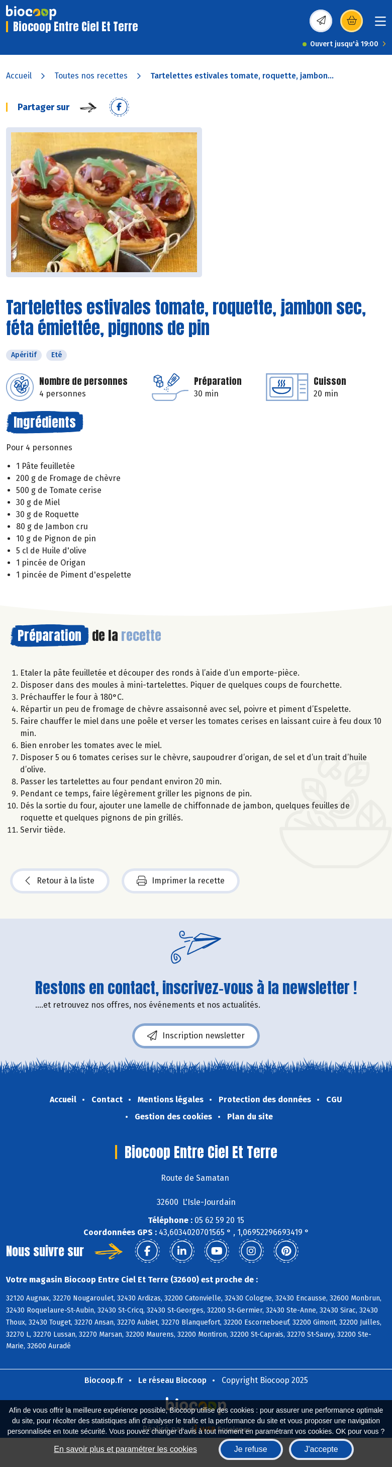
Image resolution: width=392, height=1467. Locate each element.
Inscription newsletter (196, 1036)
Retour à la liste (59, 881)
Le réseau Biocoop (172, 1380)
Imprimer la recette (181, 881)
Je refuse (250, 1449)
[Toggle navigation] (380, 24)
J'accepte (321, 1449)
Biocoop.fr (103, 1380)
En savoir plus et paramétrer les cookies (125, 1449)
